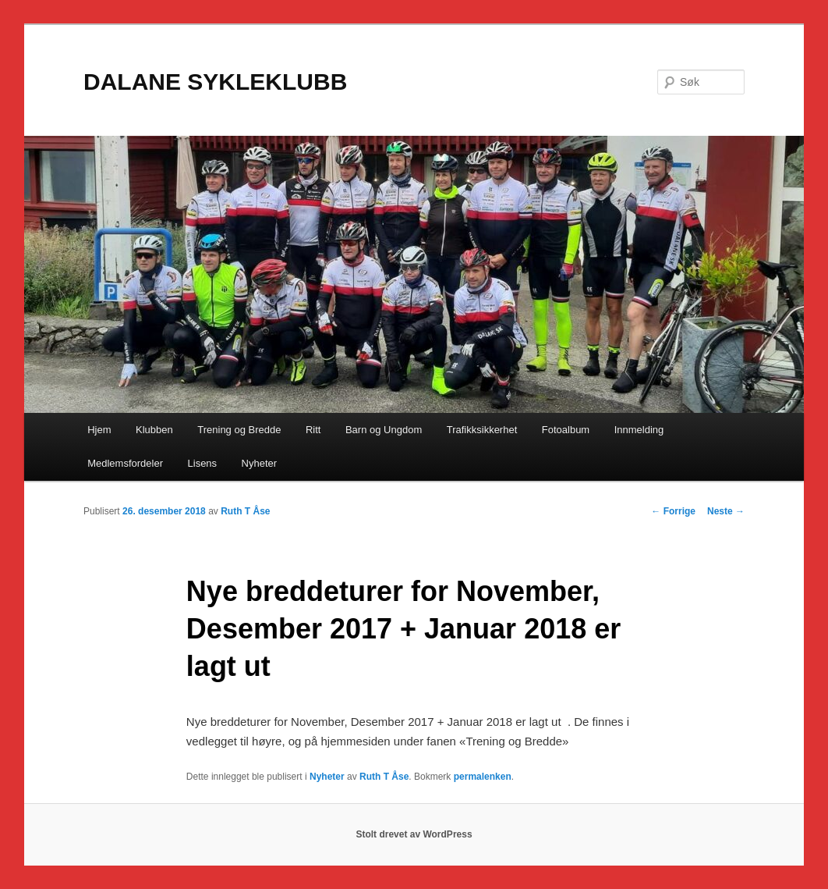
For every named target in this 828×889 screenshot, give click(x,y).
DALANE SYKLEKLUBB (215, 81)
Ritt (313, 430)
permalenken (482, 776)
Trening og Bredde (239, 430)
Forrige (673, 511)
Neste (726, 511)
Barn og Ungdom (383, 430)
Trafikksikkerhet (482, 430)
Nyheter (260, 463)
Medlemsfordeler (125, 463)
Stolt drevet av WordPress (414, 834)
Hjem (99, 430)
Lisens (203, 463)
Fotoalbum (565, 430)
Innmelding (639, 430)
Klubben (154, 430)
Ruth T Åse (245, 511)
